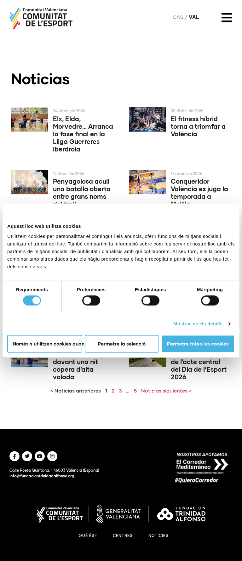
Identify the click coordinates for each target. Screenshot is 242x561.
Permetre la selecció (122, 343)
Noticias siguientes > (166, 390)
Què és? (88, 535)
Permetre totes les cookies (198, 343)
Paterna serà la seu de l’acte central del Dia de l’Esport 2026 (200, 365)
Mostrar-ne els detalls (197, 324)
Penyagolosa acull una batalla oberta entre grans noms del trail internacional (82, 196)
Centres (123, 535)
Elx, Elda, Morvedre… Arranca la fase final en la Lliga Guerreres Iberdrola (83, 134)
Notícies (158, 535)
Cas (178, 17)
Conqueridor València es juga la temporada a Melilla (199, 192)
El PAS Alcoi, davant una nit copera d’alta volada (75, 365)
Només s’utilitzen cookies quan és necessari (47, 343)
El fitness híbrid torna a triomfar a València (198, 126)
